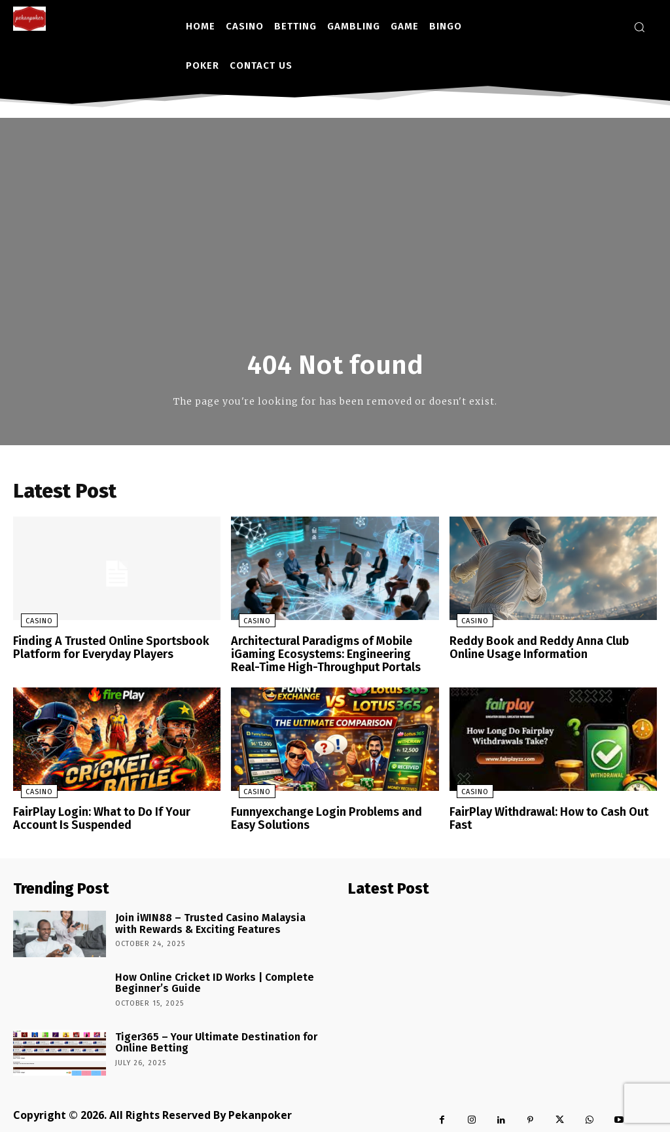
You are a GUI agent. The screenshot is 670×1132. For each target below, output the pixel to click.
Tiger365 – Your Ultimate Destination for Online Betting (204, 1036)
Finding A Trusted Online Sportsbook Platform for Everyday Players (105, 650)
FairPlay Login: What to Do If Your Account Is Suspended (115, 816)
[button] (639, 27)
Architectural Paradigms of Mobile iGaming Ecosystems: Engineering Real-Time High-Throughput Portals (330, 655)
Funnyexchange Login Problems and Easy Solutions (331, 816)
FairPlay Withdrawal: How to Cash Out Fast (553, 810)
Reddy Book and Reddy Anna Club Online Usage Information (550, 650)
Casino (31, 624)
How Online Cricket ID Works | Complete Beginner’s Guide (202, 976)
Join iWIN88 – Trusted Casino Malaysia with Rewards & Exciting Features (208, 917)
